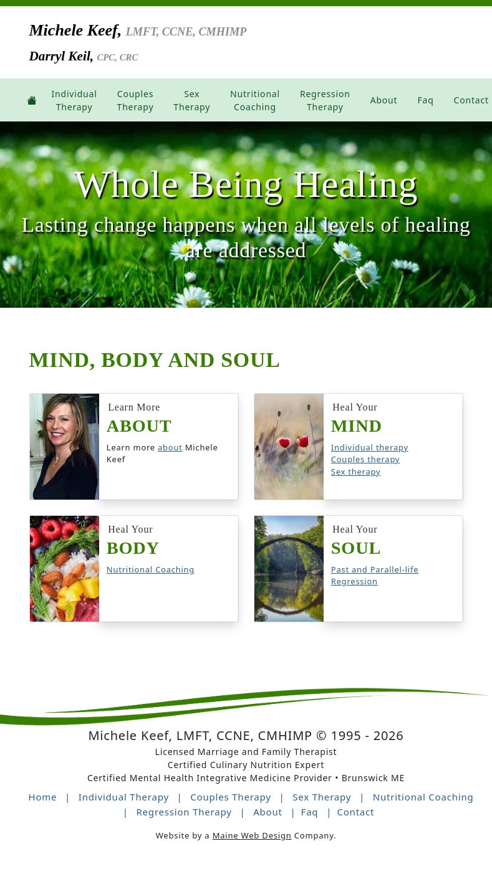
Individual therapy (369, 447)
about (170, 447)
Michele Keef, (170, 31)
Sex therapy (356, 472)
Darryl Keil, (88, 58)
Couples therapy (365, 459)
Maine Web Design (252, 836)
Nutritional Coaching (151, 570)
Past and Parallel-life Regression (374, 575)
